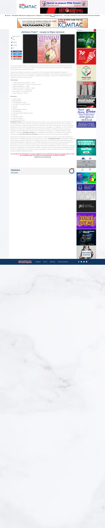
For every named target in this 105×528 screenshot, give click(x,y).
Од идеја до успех (30, 15)
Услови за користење (63, 261)
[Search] (95, 30)
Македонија (15, 15)
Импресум (38, 261)
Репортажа (91, 15)
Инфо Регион (22, 15)
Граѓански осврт (48, 15)
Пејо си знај (81, 15)
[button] (16, 51)
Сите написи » (14, 172)
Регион (9, 15)
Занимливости (73, 15)
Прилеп (14, 36)
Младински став (59, 15)
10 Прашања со (39, 15)
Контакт (45, 261)
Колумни (53, 16)
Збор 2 (86, 15)
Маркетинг (52, 261)
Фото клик (66, 15)
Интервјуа (97, 15)
